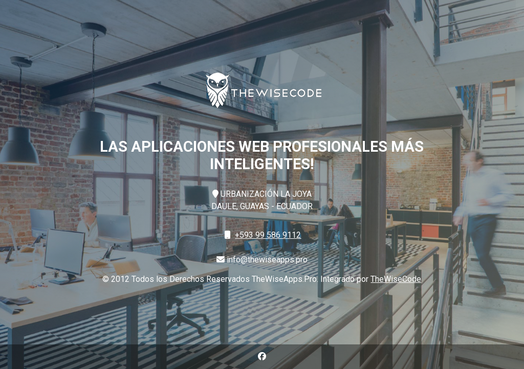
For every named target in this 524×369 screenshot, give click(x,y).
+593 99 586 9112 (268, 235)
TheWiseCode (395, 279)
